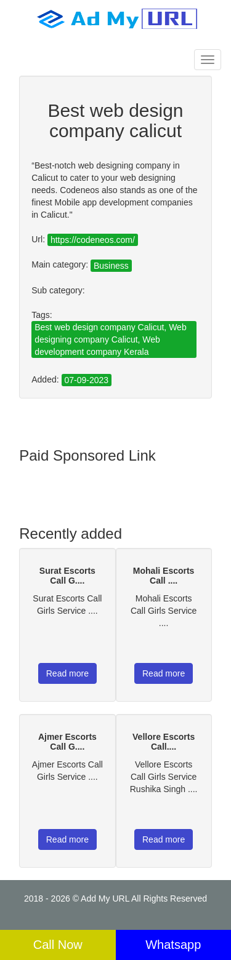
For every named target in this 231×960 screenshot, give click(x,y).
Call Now (58, 944)
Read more (67, 673)
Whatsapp (173, 944)
